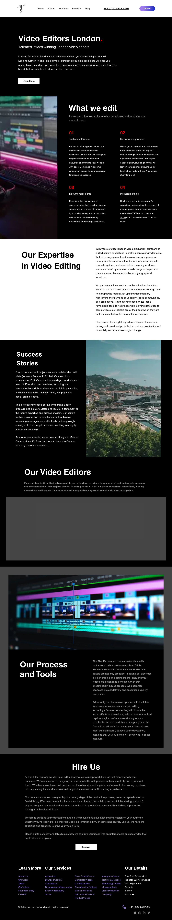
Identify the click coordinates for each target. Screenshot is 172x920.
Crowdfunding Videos (86, 887)
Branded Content (53, 879)
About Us (23, 876)
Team (21, 883)
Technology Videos (111, 883)
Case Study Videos (84, 876)
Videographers (109, 887)
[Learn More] (29, 81)
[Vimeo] (148, 912)
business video (133, 833)
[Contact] (147, 8)
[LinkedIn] (144, 912)
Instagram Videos (110, 876)
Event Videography (54, 890)
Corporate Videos (83, 879)
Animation (50, 876)
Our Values (23, 887)
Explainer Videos (83, 890)
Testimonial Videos (111, 879)
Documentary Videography (58, 887)
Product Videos (82, 898)
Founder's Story (26, 890)
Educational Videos (84, 894)
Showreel (23, 879)
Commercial (51, 883)
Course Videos (82, 883)
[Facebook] (135, 912)
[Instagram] (139, 912)
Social (48, 894)
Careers (22, 894)
